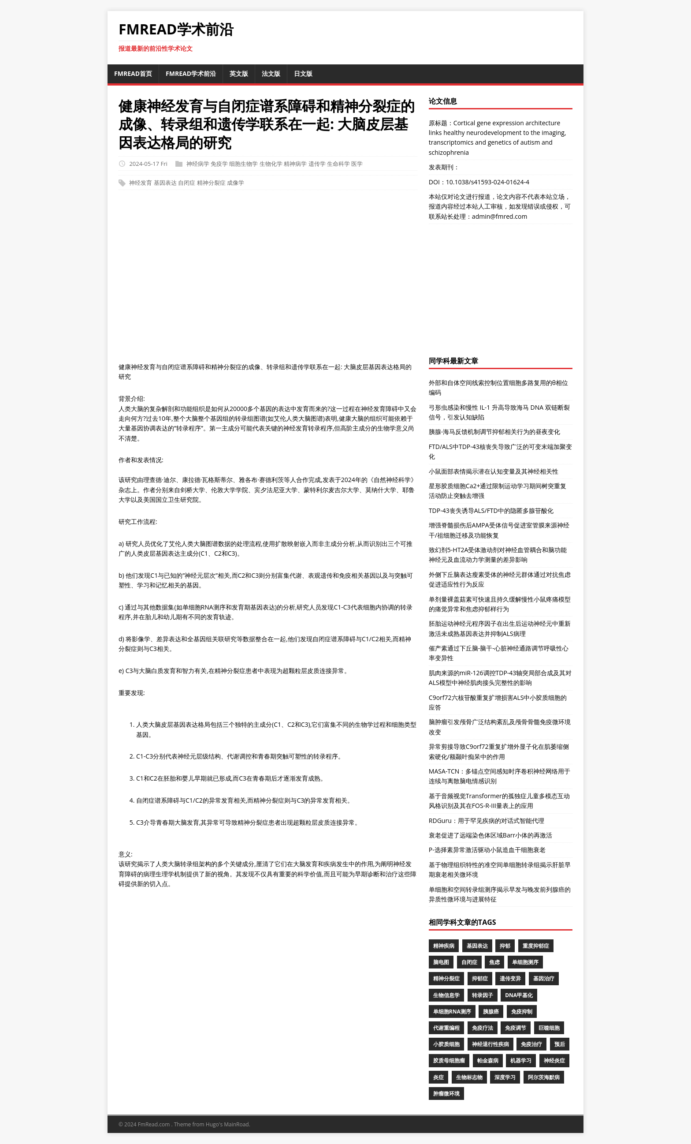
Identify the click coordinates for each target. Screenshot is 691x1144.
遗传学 (317, 164)
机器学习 (520, 1060)
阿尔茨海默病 (544, 1077)
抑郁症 (480, 978)
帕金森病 (487, 1060)
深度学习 (505, 1077)
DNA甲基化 (519, 995)
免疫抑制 (521, 1011)
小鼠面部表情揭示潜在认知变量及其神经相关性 (493, 471)
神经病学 (197, 164)
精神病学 (295, 164)
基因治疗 (543, 978)
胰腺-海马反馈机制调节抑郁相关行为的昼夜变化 (495, 431)
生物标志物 (469, 1077)
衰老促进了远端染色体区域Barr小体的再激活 (490, 835)
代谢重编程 (446, 1028)
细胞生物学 (243, 164)
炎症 (438, 1077)
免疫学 (219, 164)
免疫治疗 (531, 1044)
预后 (559, 1044)
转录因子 (482, 995)
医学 (357, 164)
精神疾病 (443, 946)
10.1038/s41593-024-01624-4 (487, 182)
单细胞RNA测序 (452, 1011)
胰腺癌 (491, 1011)
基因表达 (165, 183)
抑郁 (505, 946)
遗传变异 (510, 978)
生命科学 (338, 164)
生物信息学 (446, 995)
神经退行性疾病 (490, 1044)
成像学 (235, 183)
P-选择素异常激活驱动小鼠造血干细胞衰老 (487, 849)
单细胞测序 (525, 962)
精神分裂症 (211, 183)
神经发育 (140, 183)
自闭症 (186, 183)
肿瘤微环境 (446, 1093)
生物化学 (271, 164)
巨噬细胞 (549, 1028)
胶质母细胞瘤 (449, 1060)
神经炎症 (554, 1060)
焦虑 (494, 962)
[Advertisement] (345, 280)
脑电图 (441, 962)
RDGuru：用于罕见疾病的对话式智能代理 (486, 820)
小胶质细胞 (446, 1044)
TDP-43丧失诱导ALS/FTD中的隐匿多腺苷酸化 (491, 510)
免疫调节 (515, 1028)
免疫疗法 (482, 1028)
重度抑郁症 (536, 946)
